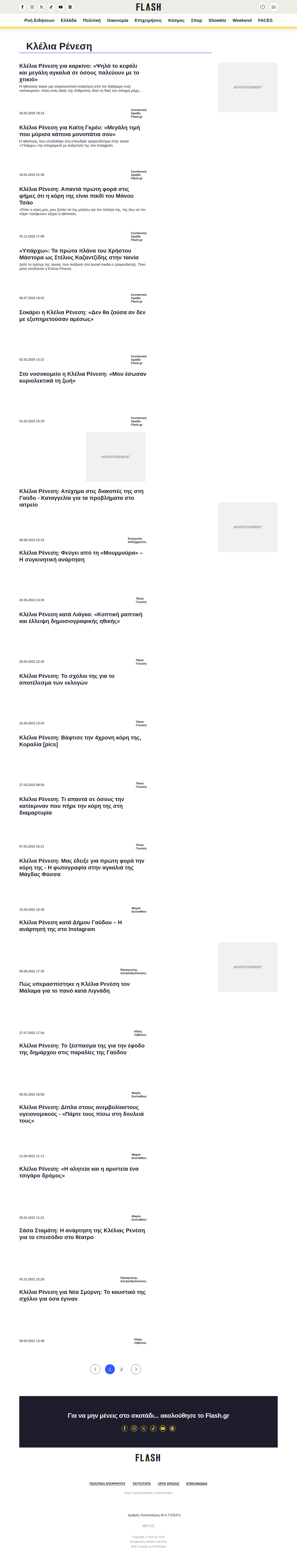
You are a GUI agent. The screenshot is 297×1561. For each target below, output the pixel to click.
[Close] (217, 692)
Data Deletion (125, 869)
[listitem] (148, 760)
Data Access (148, 869)
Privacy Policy (171, 869)
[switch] (198, 769)
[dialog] (148, 780)
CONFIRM (119, 855)
